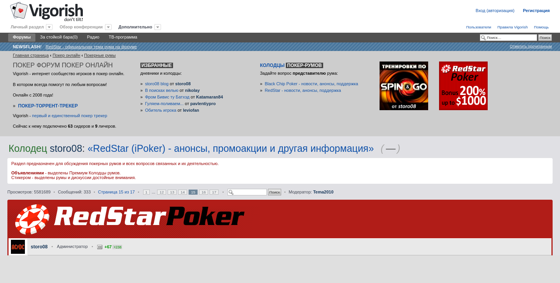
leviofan (191, 110)
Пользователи (478, 27)
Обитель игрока (160, 110)
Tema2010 (323, 192)
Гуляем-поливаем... (164, 103)
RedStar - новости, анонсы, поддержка (303, 90)
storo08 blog (157, 83)
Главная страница (31, 55)
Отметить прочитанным (531, 46)
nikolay (192, 90)
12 (161, 192)
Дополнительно (135, 27)
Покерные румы (100, 55)
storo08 (183, 83)
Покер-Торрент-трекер (48, 106)
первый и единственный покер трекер (69, 115)
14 (182, 192)
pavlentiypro (202, 103)
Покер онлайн (66, 55)
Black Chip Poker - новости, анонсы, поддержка (311, 83)
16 (203, 192)
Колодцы (291, 65)
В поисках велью (161, 90)
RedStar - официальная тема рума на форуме (91, 46)
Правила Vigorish (512, 27)
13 (172, 192)
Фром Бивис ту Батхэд (167, 97)
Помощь (541, 27)
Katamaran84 (209, 97)
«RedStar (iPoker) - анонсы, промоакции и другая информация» (231, 148)
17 (214, 192)
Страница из (116, 192)
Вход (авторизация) (495, 10)
